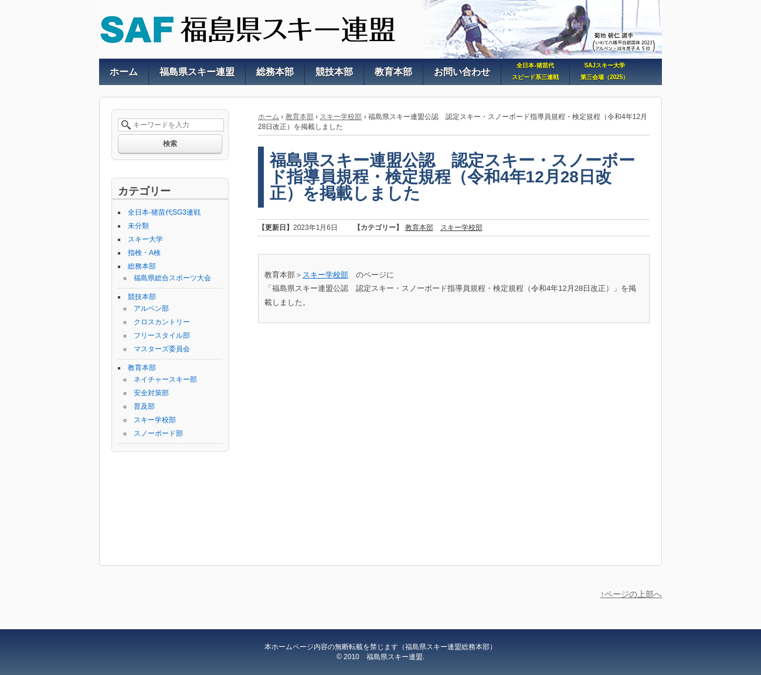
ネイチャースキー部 (165, 379)
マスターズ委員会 (162, 349)
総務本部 (142, 266)
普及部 (144, 406)
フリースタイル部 (162, 335)
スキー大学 (145, 239)
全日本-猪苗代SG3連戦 (164, 212)
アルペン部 (151, 308)
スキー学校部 (341, 117)
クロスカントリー (162, 322)
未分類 (138, 226)
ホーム (268, 117)
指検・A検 (144, 253)
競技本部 (142, 297)
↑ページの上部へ (631, 594)
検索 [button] (170, 144)
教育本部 (300, 117)
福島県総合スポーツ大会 (172, 278)
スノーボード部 (158, 433)
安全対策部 (151, 393)
